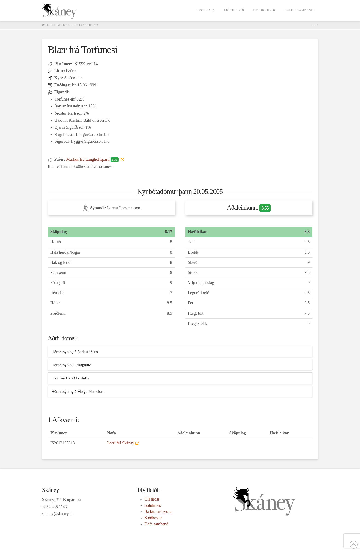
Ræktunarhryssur (158, 511)
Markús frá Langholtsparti (93, 159)
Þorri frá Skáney (120, 443)
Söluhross (152, 505)
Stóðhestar (153, 517)
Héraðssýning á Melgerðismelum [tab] (78, 391)
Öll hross (152, 499)
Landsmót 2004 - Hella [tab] (70, 378)
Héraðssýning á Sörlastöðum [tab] (75, 351)
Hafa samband (156, 524)
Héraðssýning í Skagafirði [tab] (72, 364)
